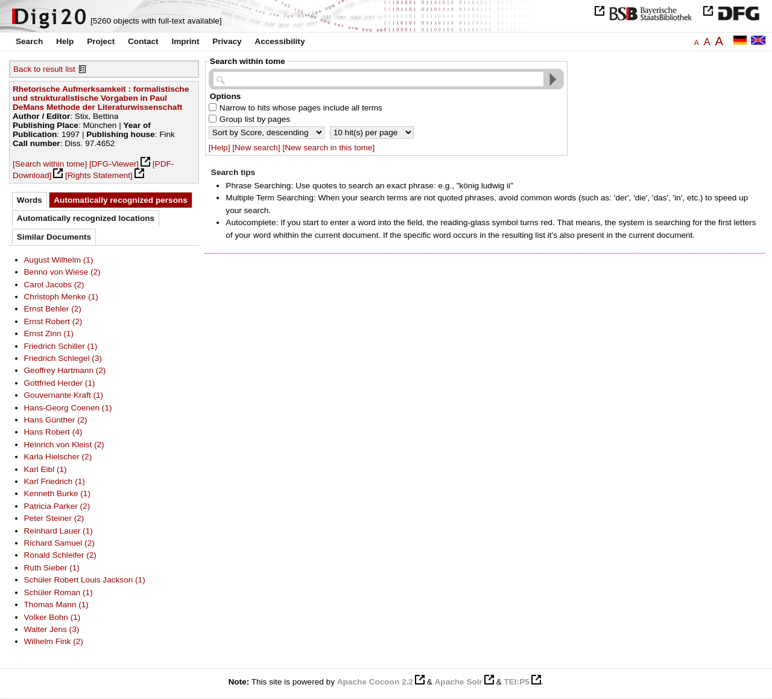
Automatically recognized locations (85, 218)
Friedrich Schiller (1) (61, 346)
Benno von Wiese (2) (62, 271)
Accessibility (280, 41)
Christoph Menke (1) (61, 296)
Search (29, 41)
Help (65, 41)
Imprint (185, 41)
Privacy (226, 41)
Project (101, 41)
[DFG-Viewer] (114, 163)
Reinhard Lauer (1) (58, 530)
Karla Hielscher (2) (58, 456)
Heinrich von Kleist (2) (64, 444)
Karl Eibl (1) (45, 469)
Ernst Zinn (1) (49, 333)
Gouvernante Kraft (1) (64, 395)
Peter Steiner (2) (54, 518)
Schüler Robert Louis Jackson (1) (84, 579)
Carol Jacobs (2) (54, 284)
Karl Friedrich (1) (54, 481)
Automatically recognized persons (121, 200)
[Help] (219, 147)
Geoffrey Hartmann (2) (65, 370)
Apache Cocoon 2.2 (375, 681)
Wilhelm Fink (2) (53, 641)
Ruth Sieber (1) (52, 567)
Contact (143, 41)
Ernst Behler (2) (52, 308)
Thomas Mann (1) (56, 604)
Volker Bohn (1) (52, 617)
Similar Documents (54, 236)
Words (29, 200)
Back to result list (44, 69)
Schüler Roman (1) (58, 592)
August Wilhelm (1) (58, 259)
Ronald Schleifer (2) (60, 555)
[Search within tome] (50, 163)
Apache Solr (458, 681)
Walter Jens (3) (52, 629)
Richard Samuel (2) (59, 542)
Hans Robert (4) (53, 431)
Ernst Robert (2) (53, 321)
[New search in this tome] (328, 147)
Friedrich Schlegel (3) (63, 358)
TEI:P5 (516, 681)
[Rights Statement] (99, 175)
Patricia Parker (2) (57, 506)
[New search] (256, 147)
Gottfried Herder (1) (59, 383)
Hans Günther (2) (55, 419)
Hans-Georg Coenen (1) (68, 407)
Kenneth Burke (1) (57, 493)
